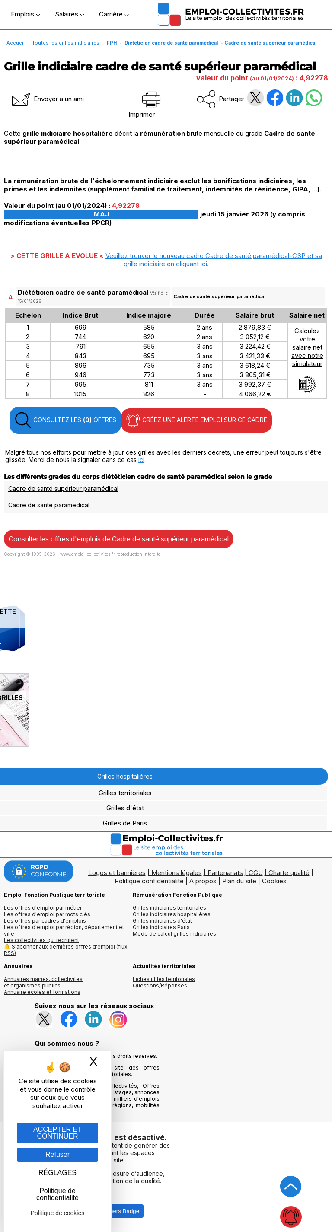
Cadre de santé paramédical (48, 505)
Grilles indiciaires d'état (162, 920)
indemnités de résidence (247, 189)
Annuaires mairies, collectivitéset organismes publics (43, 982)
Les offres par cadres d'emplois (45, 920)
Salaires (69, 14)
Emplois (25, 14)
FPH (112, 43)
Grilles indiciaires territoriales (169, 907)
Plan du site (239, 881)
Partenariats (225, 873)
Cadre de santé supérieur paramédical (219, 296)
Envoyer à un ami (47, 99)
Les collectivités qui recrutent (41, 940)
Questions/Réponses (160, 985)
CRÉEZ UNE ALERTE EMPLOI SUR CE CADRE (196, 420)
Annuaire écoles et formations (42, 992)
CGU (256, 873)
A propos (203, 881)
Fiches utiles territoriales (164, 979)
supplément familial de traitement (146, 189)
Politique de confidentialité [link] (57, 1194)
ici (141, 459)
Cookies (274, 881)
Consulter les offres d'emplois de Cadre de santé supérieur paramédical (119, 539)
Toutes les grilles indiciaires (65, 43)
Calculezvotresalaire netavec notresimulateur (307, 360)
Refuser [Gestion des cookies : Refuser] (57, 1154)
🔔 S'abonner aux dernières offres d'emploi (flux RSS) (66, 949)
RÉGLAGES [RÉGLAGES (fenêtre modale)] (57, 1172)
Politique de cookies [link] (58, 1213)
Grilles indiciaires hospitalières (172, 914)
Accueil (15, 43)
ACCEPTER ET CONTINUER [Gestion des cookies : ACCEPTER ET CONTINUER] (57, 1133)
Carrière (114, 14)
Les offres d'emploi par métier (43, 907)
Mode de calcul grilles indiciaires (174, 933)
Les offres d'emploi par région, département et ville (64, 930)
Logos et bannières (117, 873)
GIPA (300, 189)
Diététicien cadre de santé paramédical (171, 43)
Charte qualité (289, 873)
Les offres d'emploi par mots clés (47, 914)
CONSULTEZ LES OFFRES (65, 420)
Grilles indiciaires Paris (161, 927)
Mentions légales (176, 873)
